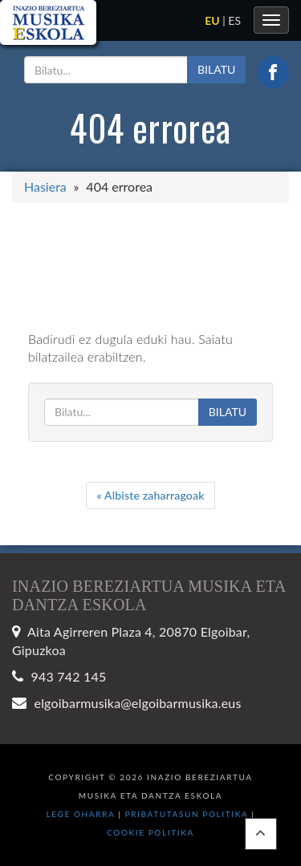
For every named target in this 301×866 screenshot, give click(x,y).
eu (212, 20)
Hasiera (45, 186)
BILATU (216, 69)
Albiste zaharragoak (150, 495)
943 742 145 (69, 676)
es (234, 20)
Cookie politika (150, 832)
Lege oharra (81, 814)
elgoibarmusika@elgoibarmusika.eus (138, 702)
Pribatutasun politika (188, 814)
